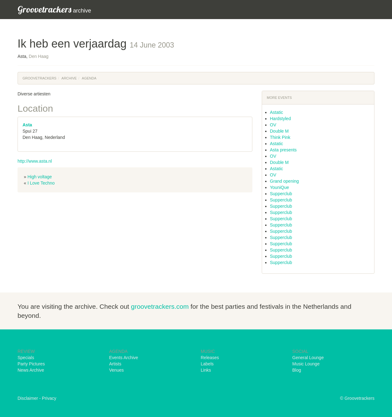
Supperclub (281, 193)
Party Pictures (31, 363)
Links (206, 370)
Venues (116, 370)
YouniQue (279, 187)
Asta (27, 124)
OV (273, 124)
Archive (69, 78)
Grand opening (284, 181)
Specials (26, 357)
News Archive (31, 370)
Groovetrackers (39, 78)
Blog (296, 370)
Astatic (276, 112)
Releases (210, 357)
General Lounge (308, 357)
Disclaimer (28, 398)
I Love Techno (41, 183)
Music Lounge (306, 363)
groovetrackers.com (159, 306)
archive (54, 9)
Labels (207, 363)
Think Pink (280, 137)
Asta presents (283, 149)
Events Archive (123, 357)
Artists (115, 363)
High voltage (40, 176)
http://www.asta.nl (35, 161)
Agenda (89, 78)
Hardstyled (280, 118)
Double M (279, 131)
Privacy (49, 398)
